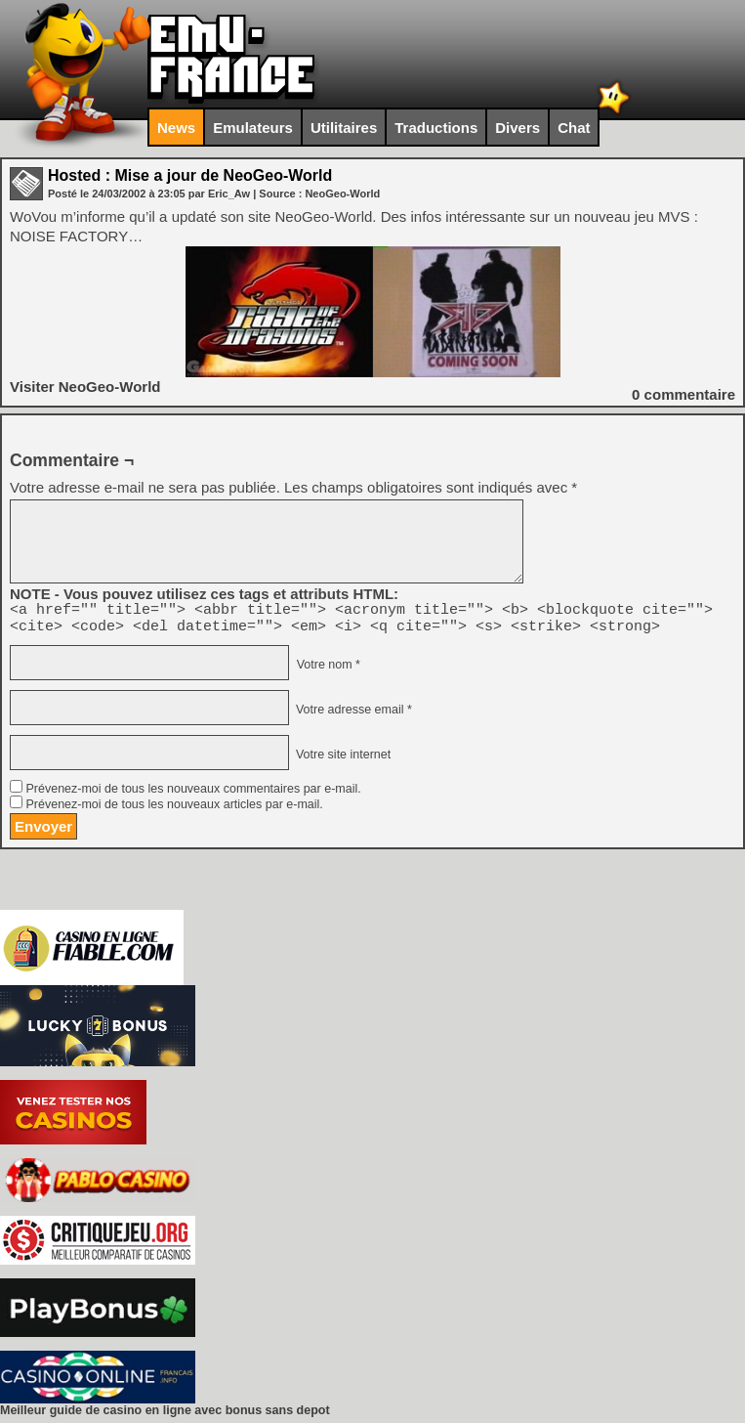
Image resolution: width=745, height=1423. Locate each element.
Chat (574, 127)
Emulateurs (253, 127)
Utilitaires (343, 127)
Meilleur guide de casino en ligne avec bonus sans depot (165, 1416)
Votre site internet (341, 760)
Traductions (435, 127)
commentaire (683, 394)
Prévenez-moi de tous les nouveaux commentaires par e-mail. (192, 794)
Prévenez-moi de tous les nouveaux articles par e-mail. (173, 810)
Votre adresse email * (351, 715)
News (176, 127)
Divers (517, 127)
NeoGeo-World (342, 193)
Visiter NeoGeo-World (85, 386)
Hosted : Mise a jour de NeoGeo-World (190, 175)
